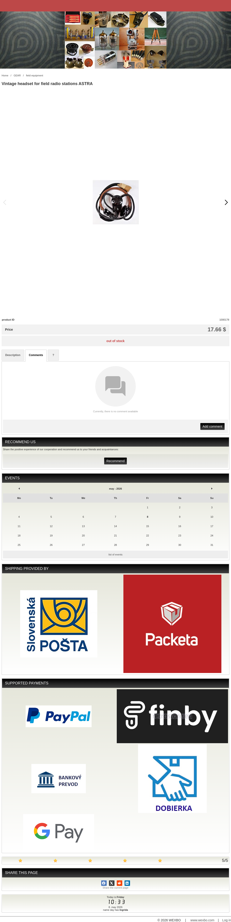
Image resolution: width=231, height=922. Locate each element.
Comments (36, 355)
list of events (115, 554)
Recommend (115, 461)
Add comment (212, 426)
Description (12, 355)
